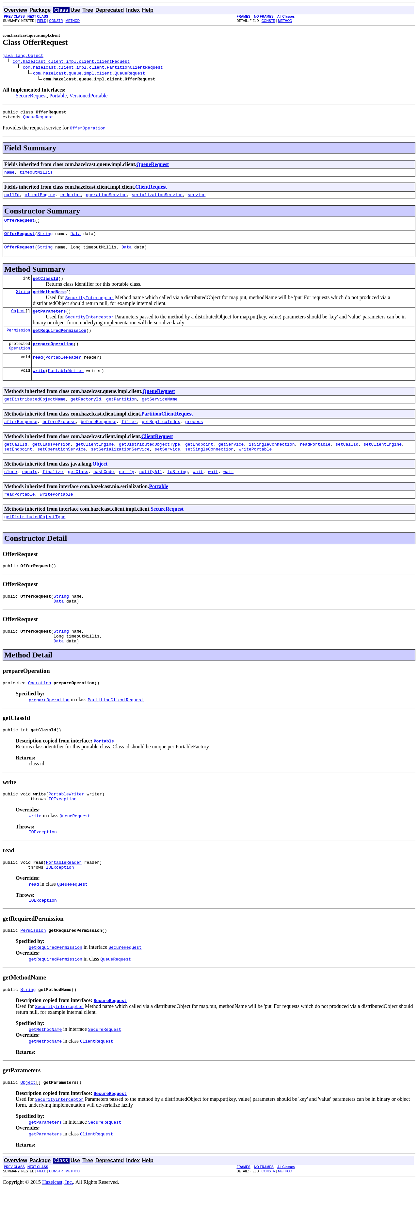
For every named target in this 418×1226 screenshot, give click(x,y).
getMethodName (49, 301)
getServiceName (159, 414)
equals (30, 491)
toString (177, 491)
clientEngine (39, 199)
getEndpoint (199, 462)
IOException (62, 830)
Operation (19, 362)
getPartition (121, 414)
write (39, 385)
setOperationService (61, 467)
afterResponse (20, 438)
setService (167, 467)
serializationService (157, 199)
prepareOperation (53, 356)
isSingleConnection (272, 462)
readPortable (315, 462)
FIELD (41, 21)
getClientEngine (94, 462)
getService (231, 462)
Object (18, 321)
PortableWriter (66, 385)
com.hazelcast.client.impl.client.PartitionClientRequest (93, 68)
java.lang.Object (23, 56)
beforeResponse (98, 438)
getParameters (49, 322)
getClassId (45, 287)
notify (126, 491)
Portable (58, 96)
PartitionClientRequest (167, 429)
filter (129, 438)
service (197, 199)
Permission (18, 342)
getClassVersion (51, 462)
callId (12, 199)
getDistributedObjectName (34, 414)
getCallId (15, 462)
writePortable (255, 467)
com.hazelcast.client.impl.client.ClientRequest (71, 62)
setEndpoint (18, 467)
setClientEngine (382, 462)
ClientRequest (151, 191)
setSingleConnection (209, 467)
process (194, 438)
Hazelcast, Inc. (57, 1220)
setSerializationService (120, 467)
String (45, 240)
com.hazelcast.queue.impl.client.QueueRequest (89, 74)
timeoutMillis (36, 176)
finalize (52, 491)
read (38, 371)
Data (76, 240)
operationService (106, 199)
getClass (78, 491)
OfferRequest (19, 226)
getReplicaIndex (161, 438)
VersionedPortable (88, 96)
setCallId (346, 462)
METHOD (73, 21)
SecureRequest (31, 96)
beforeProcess (58, 438)
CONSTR (56, 21)
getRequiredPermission (59, 342)
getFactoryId (86, 414)
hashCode (103, 491)
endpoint (70, 199)
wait (198, 491)
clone (10, 491)
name (9, 176)
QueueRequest (38, 120)
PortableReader (63, 371)
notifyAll (150, 491)
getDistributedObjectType (149, 462)
